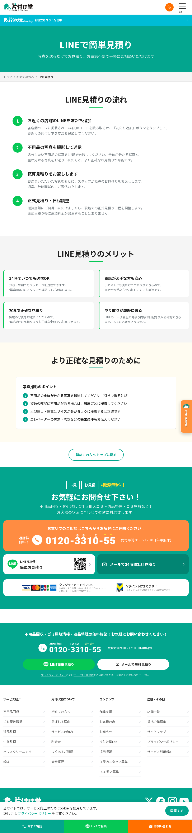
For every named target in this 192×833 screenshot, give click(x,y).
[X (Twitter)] (149, 801)
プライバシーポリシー (53, 675)
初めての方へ (25, 77)
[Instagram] (172, 801)
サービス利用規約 (84, 675)
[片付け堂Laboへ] (96, 20)
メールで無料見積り (133, 664)
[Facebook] (160, 801)
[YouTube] (184, 801)
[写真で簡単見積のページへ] (186, 416)
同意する (177, 810)
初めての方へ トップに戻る (96, 454)
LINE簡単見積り (58, 664)
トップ (7, 77)
